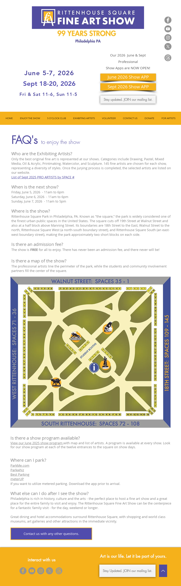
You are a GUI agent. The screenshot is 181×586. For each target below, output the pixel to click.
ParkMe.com (19, 465)
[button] (30, 118)
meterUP (17, 479)
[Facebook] (167, 20)
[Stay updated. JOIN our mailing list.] (128, 100)
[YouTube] (167, 28)
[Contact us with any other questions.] (51, 534)
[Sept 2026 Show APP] (128, 86)
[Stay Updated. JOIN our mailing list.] (127, 571)
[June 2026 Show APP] (128, 77)
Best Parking (19, 474)
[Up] (163, 571)
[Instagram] (167, 37)
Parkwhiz (17, 470)
